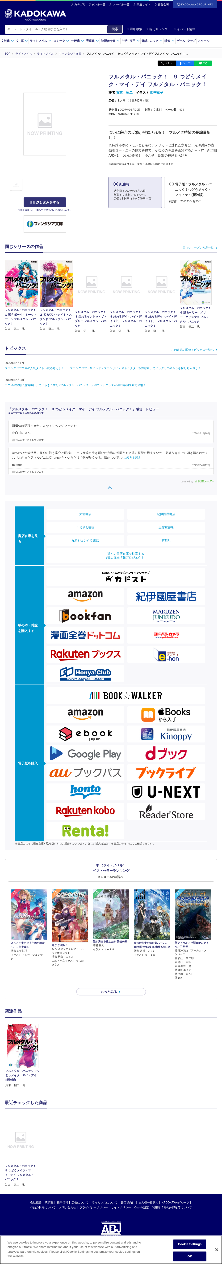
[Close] (217, 1249)
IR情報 (49, 1194)
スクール (203, 41)
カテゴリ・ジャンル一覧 (89, 4)
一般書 (77, 41)
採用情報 (62, 1194)
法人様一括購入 (148, 1194)
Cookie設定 (141, 1199)
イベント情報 (184, 29)
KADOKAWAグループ (175, 1194)
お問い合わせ (67, 1199)
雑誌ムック (152, 41)
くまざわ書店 (85, 527)
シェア (187, 63)
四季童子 (156, 92)
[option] (22, 1047)
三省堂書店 (166, 527)
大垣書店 (85, 514)
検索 (115, 29)
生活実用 (130, 41)
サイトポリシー (121, 1199)
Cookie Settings (189, 1244)
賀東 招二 (124, 92)
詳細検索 (134, 29)
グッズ (191, 41)
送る (205, 63)
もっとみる (109, 983)
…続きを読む (132, 457)
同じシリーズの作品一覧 (198, 247)
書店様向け (128, 1194)
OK (190, 1256)
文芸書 (7, 41)
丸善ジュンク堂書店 (85, 540)
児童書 (92, 41)
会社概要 (36, 1194)
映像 (169, 41)
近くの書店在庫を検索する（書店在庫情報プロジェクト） (125, 555)
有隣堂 (166, 540)
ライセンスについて (104, 1194)
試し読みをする (44, 202)
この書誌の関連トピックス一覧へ (192, 349)
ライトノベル (40, 41)
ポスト (168, 63)
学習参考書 (110, 41)
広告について (79, 1194)
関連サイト (144, 4)
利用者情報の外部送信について (172, 1199)
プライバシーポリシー (94, 1199)
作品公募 (163, 4)
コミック (61, 41)
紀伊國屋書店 (166, 514)
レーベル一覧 (121, 4)
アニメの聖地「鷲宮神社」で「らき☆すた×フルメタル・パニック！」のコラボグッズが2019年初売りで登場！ (75, 385)
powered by (197, 481)
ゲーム (180, 41)
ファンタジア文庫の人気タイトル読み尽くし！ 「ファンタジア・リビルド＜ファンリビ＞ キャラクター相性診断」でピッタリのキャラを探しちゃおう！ (103, 368)
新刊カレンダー (158, 29)
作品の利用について (43, 1199)
